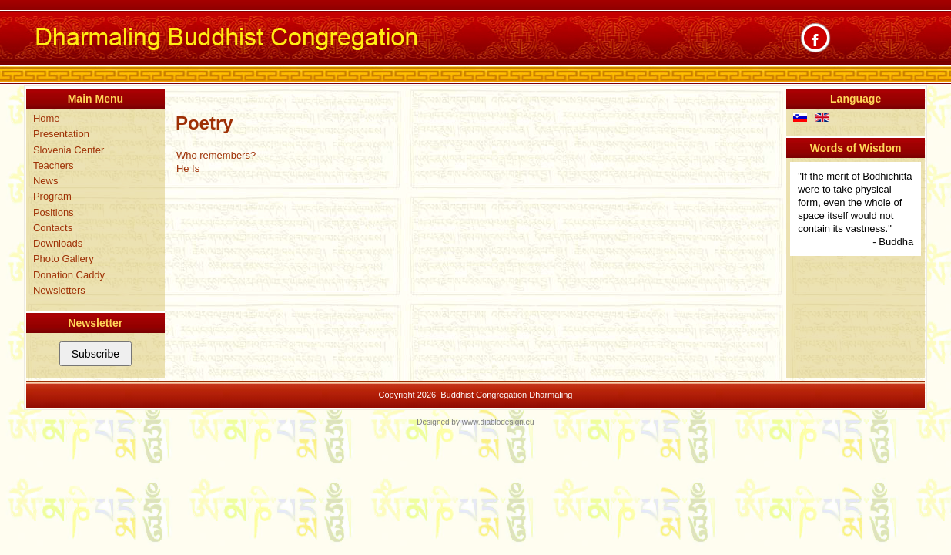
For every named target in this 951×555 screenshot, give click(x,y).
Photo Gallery (63, 258)
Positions (53, 212)
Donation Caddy (69, 275)
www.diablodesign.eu (498, 422)
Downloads (57, 243)
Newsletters (59, 290)
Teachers (53, 165)
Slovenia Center (69, 150)
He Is (187, 168)
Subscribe (95, 354)
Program (52, 196)
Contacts (52, 228)
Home (46, 118)
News (46, 181)
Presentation (61, 134)
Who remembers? (216, 155)
